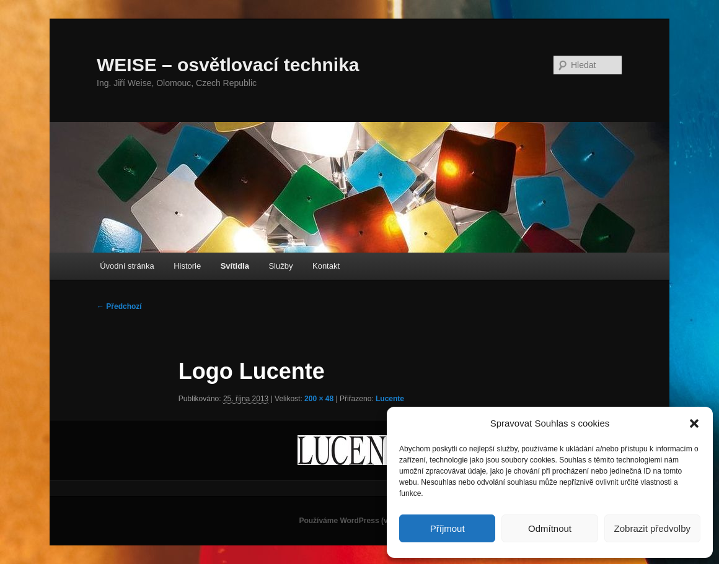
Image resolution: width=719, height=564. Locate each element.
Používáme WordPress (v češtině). (359, 520)
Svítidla (235, 266)
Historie (187, 266)
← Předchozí (119, 306)
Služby (280, 266)
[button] (694, 423)
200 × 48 (318, 398)
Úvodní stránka (127, 266)
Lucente (390, 398)
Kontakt (326, 266)
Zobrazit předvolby (652, 528)
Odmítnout (549, 528)
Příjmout (447, 528)
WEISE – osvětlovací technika (228, 64)
